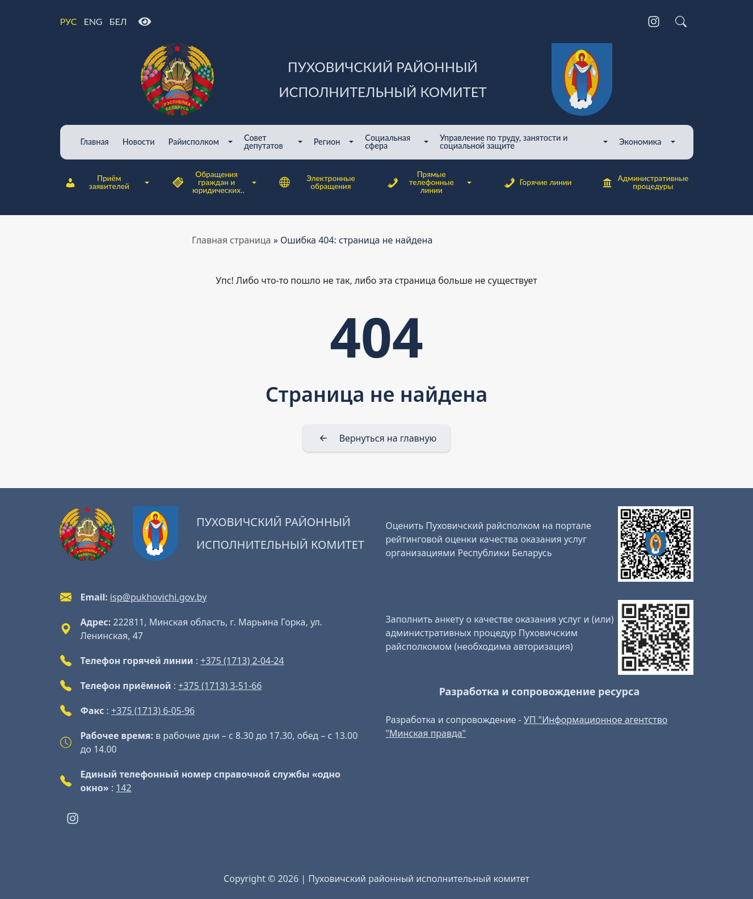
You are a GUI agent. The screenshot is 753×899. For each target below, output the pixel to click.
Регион (327, 141)
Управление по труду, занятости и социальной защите (503, 141)
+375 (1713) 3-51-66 (220, 685)
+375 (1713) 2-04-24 (242, 660)
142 (123, 788)
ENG (92, 21)
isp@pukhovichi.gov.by (158, 597)
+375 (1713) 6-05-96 (153, 710)
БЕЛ (118, 21)
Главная (95, 141)
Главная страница (231, 240)
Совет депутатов (263, 141)
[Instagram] (653, 21)
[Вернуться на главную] (377, 438)
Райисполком (194, 141)
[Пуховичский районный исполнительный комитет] (376, 79)
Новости (139, 141)
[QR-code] (655, 544)
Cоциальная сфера (387, 141)
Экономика (640, 141)
